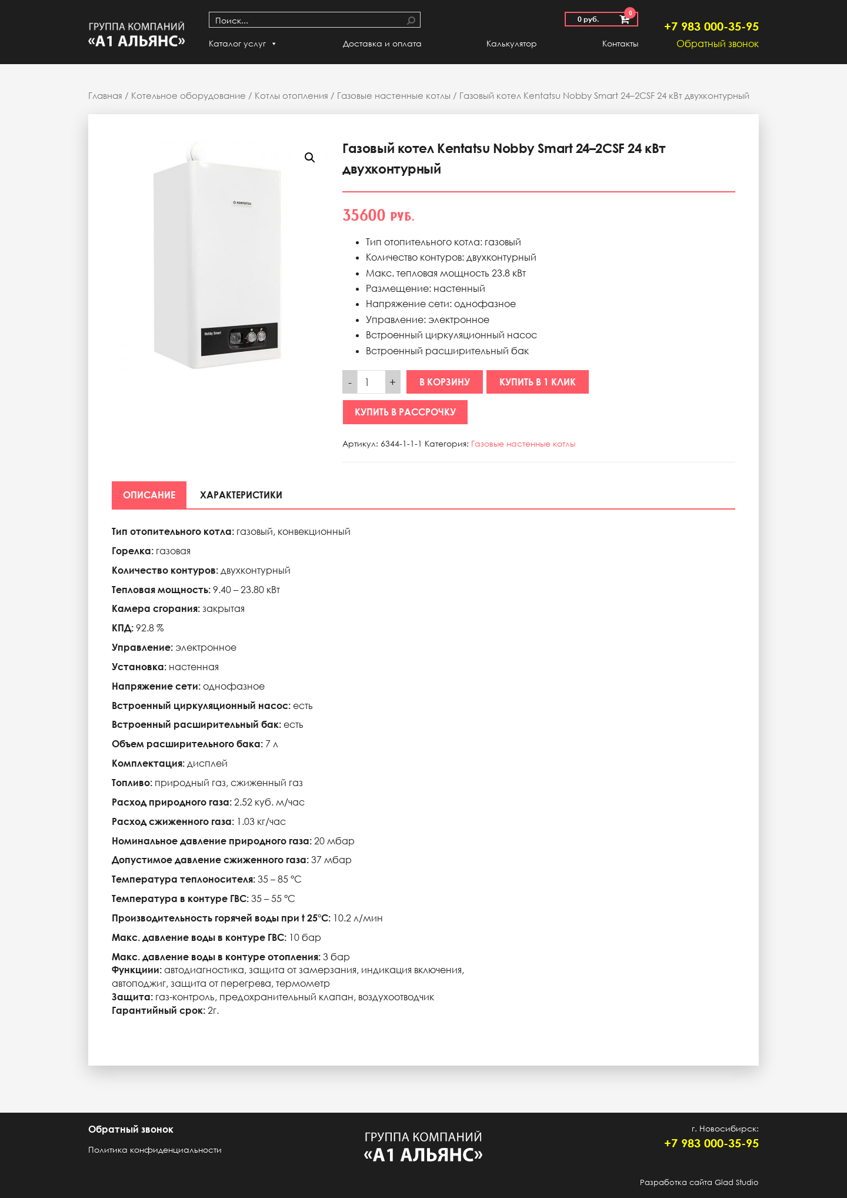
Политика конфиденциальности (155, 1149)
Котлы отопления (291, 95)
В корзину (444, 382)
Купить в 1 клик (537, 382)
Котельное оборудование (188, 95)
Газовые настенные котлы (394, 95)
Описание (150, 495)
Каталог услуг (243, 43)
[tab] (150, 494)
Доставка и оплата (382, 43)
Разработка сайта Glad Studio (699, 1182)
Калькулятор (511, 43)
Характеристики (243, 495)
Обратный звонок (717, 43)
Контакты (620, 43)
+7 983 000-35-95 (711, 26)
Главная (105, 95)
